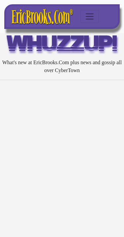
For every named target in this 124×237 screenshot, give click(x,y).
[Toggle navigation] (89, 16)
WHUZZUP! (62, 45)
